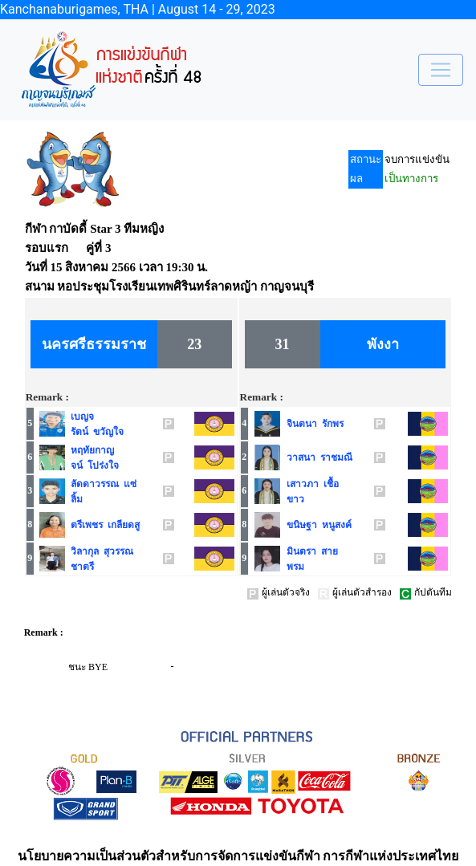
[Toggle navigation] (440, 70)
